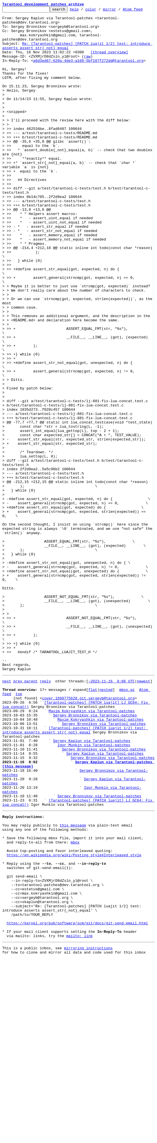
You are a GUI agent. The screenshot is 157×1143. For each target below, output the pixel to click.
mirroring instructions (88, 1131)
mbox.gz (127, 824)
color (99, 10)
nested (106, 824)
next (6, 814)
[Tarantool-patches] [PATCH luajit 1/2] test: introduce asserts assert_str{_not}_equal (75, 873)
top (19, 829)
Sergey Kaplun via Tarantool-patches (91, 886)
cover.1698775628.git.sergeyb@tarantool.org (88, 835)
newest (143, 814)
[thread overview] (109, 61)
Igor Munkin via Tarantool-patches (93, 891)
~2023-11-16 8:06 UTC (111, 814)
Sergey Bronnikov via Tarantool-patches (95, 855)
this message (73, 985)
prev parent (25, 814)
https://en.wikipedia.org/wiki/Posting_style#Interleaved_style (74, 1021)
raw (87, 66)
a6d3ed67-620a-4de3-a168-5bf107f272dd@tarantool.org (88, 71)
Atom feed (141, 10)
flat (92, 824)
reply (45, 814)
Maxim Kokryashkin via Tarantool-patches (92, 850)
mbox (75, 1006)
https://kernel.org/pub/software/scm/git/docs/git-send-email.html (77, 1103)
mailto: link (79, 1118)
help (83, 10)
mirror (118, 10)
